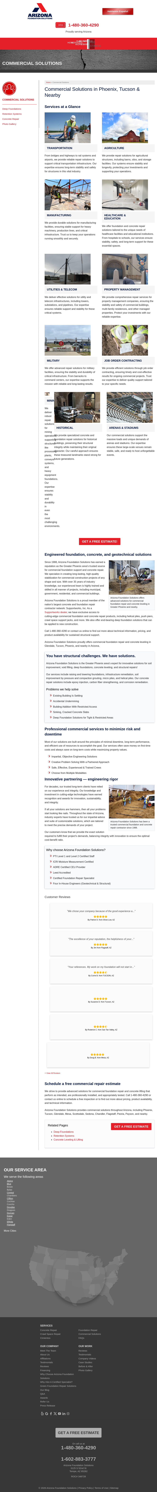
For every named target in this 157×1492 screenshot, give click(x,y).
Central (10, 1190)
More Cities (10, 1228)
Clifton (10, 1196)
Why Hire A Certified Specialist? (56, 1380)
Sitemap (114, 1485)
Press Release (47, 1403)
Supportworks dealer (56, 610)
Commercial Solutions (18, 97)
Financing (45, 1368)
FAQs (81, 1336)
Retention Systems (64, 1133)
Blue (9, 1182)
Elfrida (10, 1220)
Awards (44, 1395)
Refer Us (44, 1399)
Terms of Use (101, 1485)
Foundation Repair (87, 1328)
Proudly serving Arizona (78, 31)
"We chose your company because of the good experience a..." (101, 909)
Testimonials (46, 1360)
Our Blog (44, 1387)
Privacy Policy (85, 1485)
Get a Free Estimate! (99, 539)
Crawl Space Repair (50, 1332)
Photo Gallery (9, 122)
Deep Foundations (64, 1130)
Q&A (42, 1391)
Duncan (10, 1211)
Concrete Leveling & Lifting (68, 1137)
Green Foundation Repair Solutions (58, 1384)
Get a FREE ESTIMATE (78, 1431)
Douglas (11, 1205)
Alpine (10, 1179)
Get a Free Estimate (131, 1124)
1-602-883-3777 (78, 1456)
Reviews (44, 1364)
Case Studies (85, 1360)
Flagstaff (11, 1222)
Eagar (10, 1214)
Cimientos (45, 1336)
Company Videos (87, 1356)
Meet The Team (48, 1348)
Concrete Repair (10, 117)
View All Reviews (53, 1071)
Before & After (85, 1364)
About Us (45, 1352)
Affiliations (45, 1356)
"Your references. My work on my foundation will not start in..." (101, 965)
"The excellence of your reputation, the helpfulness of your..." (101, 937)
